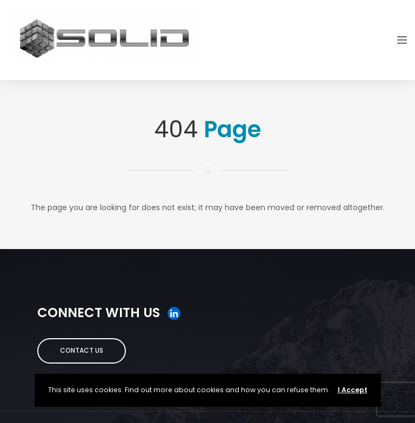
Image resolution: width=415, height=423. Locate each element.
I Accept (352, 389)
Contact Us (81, 350)
